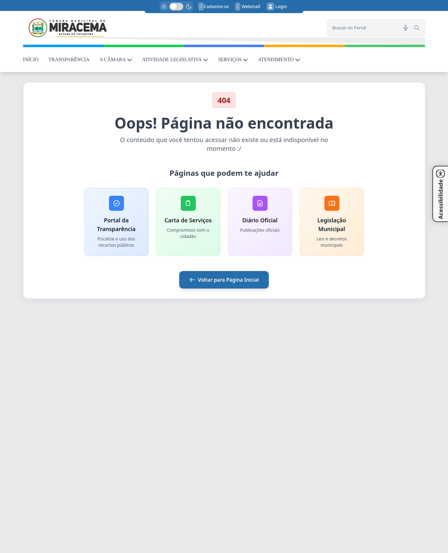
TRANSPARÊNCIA (68, 59)
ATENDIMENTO (279, 59)
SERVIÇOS (233, 59)
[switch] (176, 6)
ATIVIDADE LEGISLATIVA (175, 59)
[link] (171, 27)
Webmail (247, 6)
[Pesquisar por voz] (405, 27)
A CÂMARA (115, 59)
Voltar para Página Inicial (224, 279)
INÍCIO (31, 59)
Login (277, 6)
